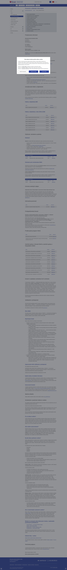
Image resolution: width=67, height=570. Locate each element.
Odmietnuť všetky (33, 71)
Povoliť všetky (44, 71)
